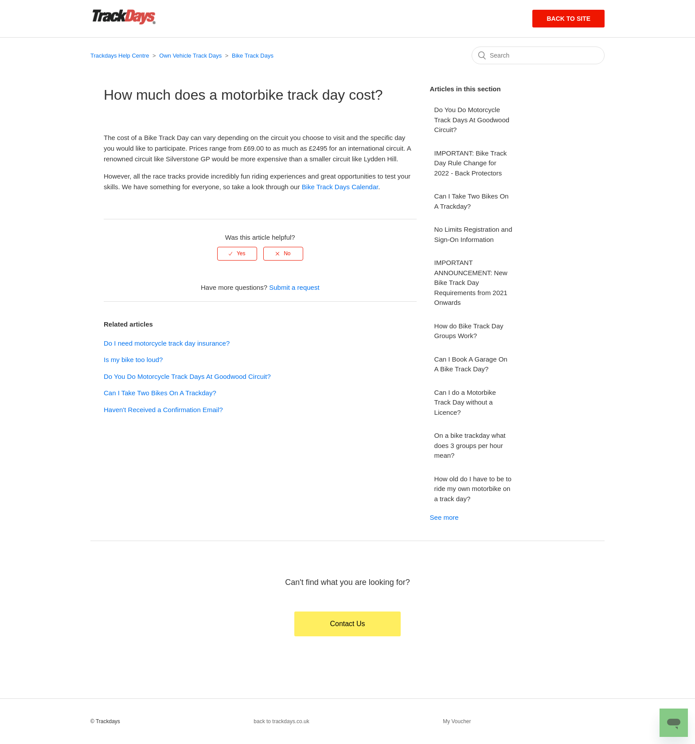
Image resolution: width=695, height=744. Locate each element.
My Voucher (457, 721)
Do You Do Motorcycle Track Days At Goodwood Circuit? (187, 376)
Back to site (568, 18)
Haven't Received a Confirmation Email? (163, 409)
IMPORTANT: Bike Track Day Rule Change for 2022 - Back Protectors (470, 163)
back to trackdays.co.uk (281, 721)
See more (444, 517)
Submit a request (294, 287)
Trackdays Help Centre (119, 55)
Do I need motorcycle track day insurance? (167, 343)
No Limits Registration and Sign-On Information (473, 234)
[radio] (237, 253)
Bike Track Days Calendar (340, 187)
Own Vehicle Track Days (190, 55)
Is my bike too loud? (133, 359)
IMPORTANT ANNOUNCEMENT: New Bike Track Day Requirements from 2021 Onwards (471, 282)
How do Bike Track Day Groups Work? (469, 331)
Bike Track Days (252, 55)
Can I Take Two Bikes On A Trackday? (160, 393)
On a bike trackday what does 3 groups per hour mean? (470, 445)
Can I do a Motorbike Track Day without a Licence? (465, 402)
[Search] (538, 55)
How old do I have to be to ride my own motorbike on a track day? (472, 488)
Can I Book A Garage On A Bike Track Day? (471, 364)
